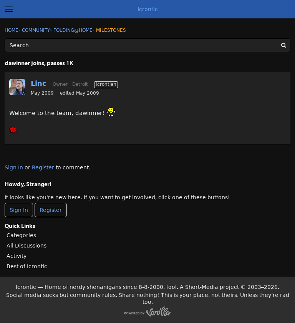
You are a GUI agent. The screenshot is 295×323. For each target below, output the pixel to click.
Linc (38, 83)
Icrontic (148, 9)
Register (43, 167)
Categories (21, 235)
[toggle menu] (9, 9)
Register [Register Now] (51, 210)
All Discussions (26, 246)
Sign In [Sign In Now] (19, 210)
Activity (17, 256)
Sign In (14, 167)
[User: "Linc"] (17, 87)
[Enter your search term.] (147, 45)
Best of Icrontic (27, 266)
